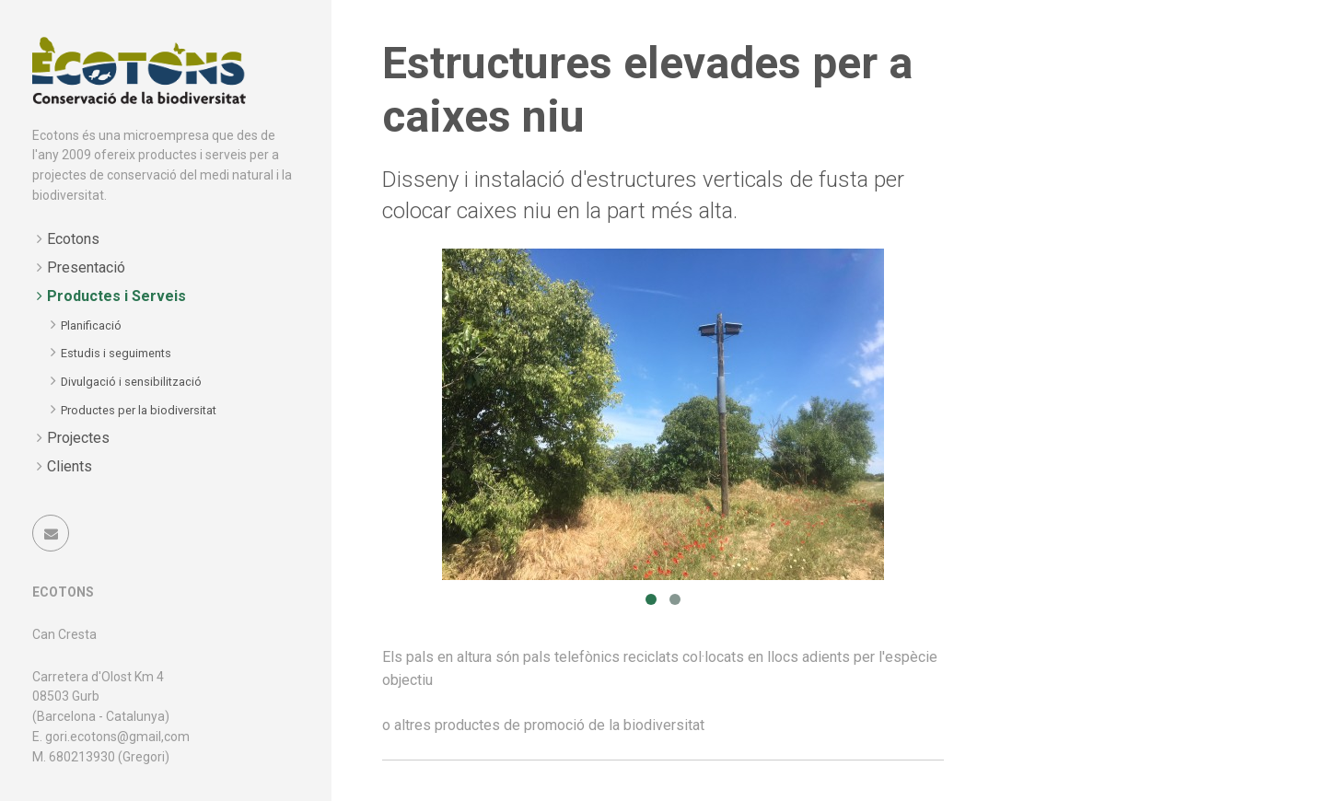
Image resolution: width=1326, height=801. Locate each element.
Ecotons (73, 239)
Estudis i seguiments (116, 353)
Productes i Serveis (116, 296)
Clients (69, 466)
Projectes (78, 438)
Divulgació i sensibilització (131, 382)
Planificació (91, 325)
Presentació (86, 267)
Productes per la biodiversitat (138, 410)
